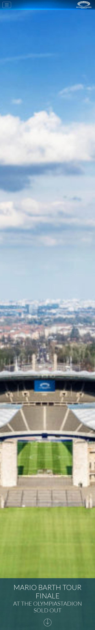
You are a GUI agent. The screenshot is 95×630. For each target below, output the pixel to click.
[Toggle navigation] (6, 5)
